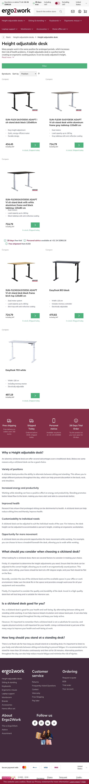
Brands (5, 701)
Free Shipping (38, 697)
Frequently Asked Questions (44, 685)
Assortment (7, 733)
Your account (67, 689)
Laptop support (10, 29)
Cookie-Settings (79, 778)
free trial (14, 240)
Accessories (43, 29)
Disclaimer (40, 778)
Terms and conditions (63, 778)
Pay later (36, 700)
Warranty (36, 693)
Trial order (66, 685)
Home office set (60, 29)
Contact (35, 689)
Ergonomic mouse (73, 20)
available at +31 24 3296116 (46, 240)
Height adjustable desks (13, 20)
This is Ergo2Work (9, 726)
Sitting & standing (37, 20)
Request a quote (69, 678)
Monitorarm (27, 29)
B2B (64, 681)
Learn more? (75, 781)
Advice (5, 729)
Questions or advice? (12, 2)
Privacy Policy (49, 778)
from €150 (20, 244)
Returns (35, 682)
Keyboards (55, 20)
